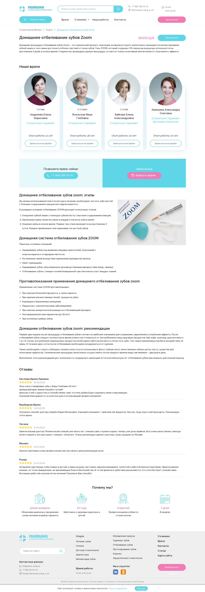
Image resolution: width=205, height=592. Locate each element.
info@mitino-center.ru (31, 566)
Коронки (117, 554)
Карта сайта (165, 555)
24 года (82, 507)
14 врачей (123, 507)
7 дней (165, 507)
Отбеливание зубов (123, 545)
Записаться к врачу (172, 568)
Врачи (65, 19)
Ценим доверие (40, 507)
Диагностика (82, 555)
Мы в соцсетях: (121, 566)
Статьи (162, 550)
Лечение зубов (83, 541)
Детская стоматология (87, 550)
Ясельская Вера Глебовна (82, 116)
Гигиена (80, 546)
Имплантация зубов (86, 559)
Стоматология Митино (30, 30)
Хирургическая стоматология (127, 558)
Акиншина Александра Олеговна (166, 111)
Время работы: (84, 568)
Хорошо (141, 588)
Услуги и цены (37, 19)
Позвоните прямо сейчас (61, 169)
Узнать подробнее (117, 588)
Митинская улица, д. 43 (142, 10)
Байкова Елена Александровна (124, 116)
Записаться (172, 19)
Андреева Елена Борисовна (40, 116)
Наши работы (100, 19)
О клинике (80, 19)
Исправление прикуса (124, 536)
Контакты (120, 19)
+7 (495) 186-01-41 (140, 6)
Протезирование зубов (124, 549)
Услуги (49, 30)
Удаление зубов (121, 540)
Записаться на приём (41, 143)
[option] (40, 114)
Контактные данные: (31, 562)
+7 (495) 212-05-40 (30, 570)
